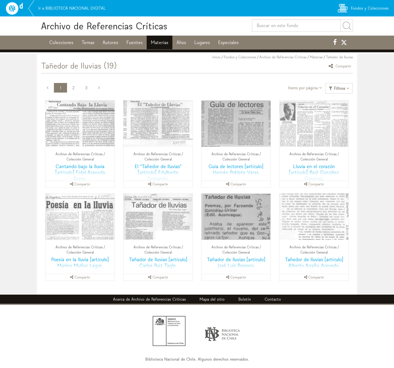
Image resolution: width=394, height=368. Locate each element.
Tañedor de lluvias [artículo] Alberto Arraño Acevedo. (314, 262)
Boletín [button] (244, 299)
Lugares (202, 42)
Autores (110, 42)
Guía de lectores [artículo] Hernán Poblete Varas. (235, 169)
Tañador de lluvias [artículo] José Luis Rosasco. (236, 262)
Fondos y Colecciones (240, 57)
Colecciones (61, 42)
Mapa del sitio (212, 299)
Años (181, 42)
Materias (159, 42)
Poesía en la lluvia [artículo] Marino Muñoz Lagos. (80, 262)
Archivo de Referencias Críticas (104, 26)
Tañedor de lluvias (339, 57)
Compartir (341, 65)
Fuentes (134, 42)
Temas (88, 42)
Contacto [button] (273, 299)
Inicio (216, 57)
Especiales (228, 42)
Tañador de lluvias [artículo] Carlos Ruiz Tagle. (158, 262)
